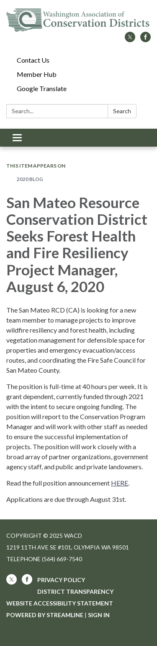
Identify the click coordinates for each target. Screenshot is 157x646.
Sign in (99, 614)
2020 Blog (30, 179)
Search (122, 110)
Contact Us (33, 60)
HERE (119, 483)
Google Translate (42, 88)
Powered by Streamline (44, 614)
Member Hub (37, 74)
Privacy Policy (61, 579)
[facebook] (145, 39)
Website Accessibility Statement (59, 603)
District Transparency (75, 591)
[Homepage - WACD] (78, 20)
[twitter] (130, 39)
